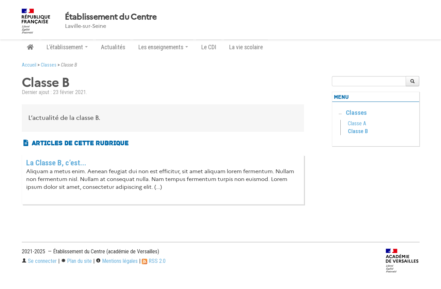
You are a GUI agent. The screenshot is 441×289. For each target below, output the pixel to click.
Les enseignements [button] (163, 47)
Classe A (357, 123)
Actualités (113, 47)
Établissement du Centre (110, 17)
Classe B (358, 131)
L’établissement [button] (67, 47)
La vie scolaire (246, 47)
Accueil (29, 65)
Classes (48, 65)
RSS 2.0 (154, 261)
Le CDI (208, 47)
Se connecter (39, 261)
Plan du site (76, 261)
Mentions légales (117, 261)
